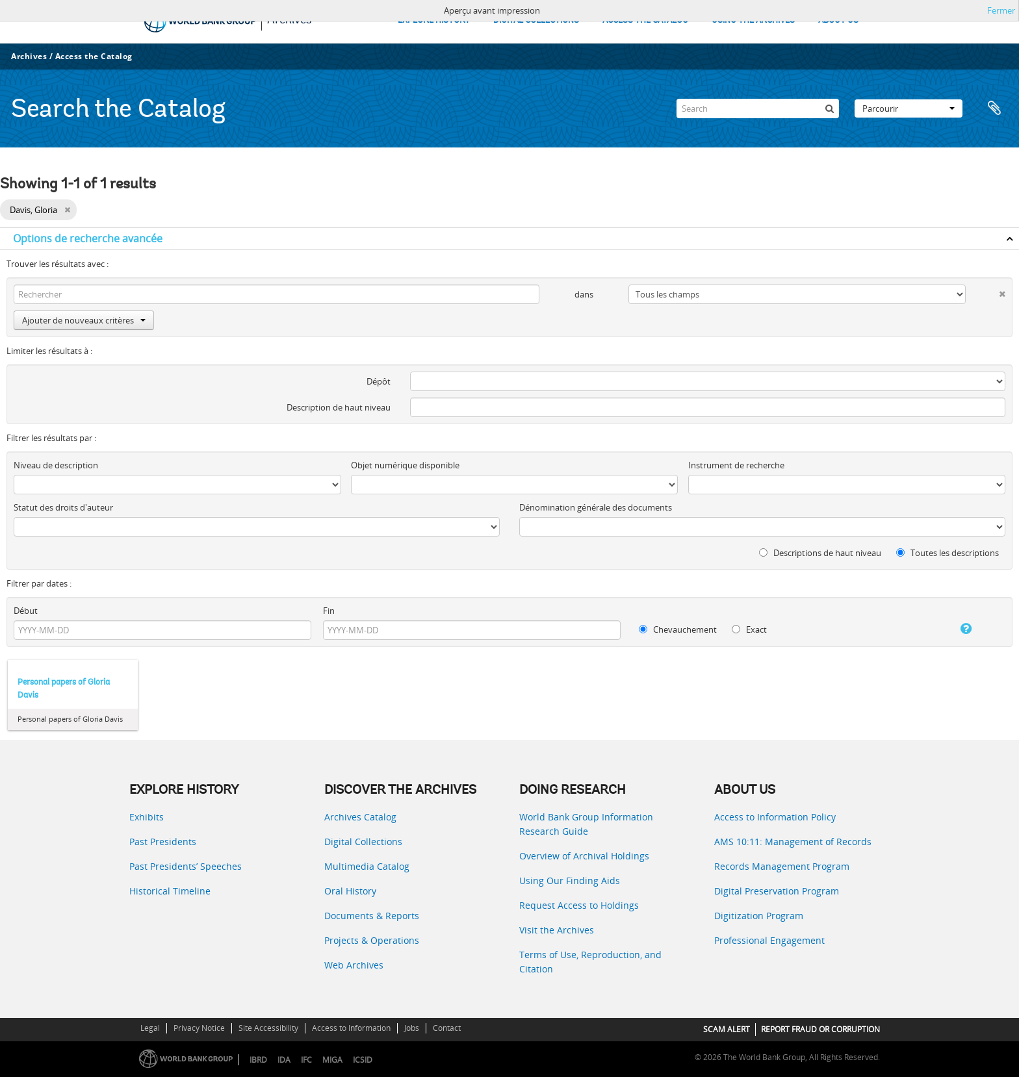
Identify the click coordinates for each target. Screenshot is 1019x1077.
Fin (329, 610)
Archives (29, 56)
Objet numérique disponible (405, 465)
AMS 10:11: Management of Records (792, 841)
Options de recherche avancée (87, 238)
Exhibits (146, 817)
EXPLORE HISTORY (434, 20)
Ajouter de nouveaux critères (84, 320)
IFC (306, 1059)
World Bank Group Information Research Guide (586, 824)
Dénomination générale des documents (595, 507)
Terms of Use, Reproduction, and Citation (590, 961)
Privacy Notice (199, 1027)
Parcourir (908, 108)
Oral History (350, 891)
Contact (447, 1027)
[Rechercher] (829, 108)
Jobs (411, 1027)
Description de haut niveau (339, 407)
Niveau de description (56, 465)
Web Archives (353, 965)
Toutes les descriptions (947, 553)
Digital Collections (363, 841)
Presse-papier (994, 108)
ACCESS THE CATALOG (645, 20)
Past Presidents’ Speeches (185, 866)
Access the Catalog (94, 56)
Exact (749, 629)
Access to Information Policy (775, 817)
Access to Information (351, 1027)
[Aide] (952, 628)
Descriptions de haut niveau (820, 553)
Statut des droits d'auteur (63, 507)
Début (26, 610)
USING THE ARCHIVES (753, 20)
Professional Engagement (769, 940)
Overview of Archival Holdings (584, 856)
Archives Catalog (360, 817)
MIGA (332, 1059)
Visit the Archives (556, 930)
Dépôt (379, 381)
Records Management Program (781, 866)
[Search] (758, 108)
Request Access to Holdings (579, 905)
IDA (283, 1059)
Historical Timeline (170, 891)
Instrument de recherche (736, 465)
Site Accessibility (268, 1027)
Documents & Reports (371, 915)
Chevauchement (678, 629)
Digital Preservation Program (776, 891)
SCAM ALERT (726, 1029)
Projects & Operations (371, 940)
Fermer (1001, 10)
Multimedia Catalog (366, 866)
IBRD (258, 1059)
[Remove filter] (67, 210)
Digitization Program (758, 915)
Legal (150, 1027)
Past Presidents (162, 841)
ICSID (362, 1059)
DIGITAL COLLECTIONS (536, 20)
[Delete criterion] (985, 291)
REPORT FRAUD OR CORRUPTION (820, 1029)
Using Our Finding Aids (569, 880)
